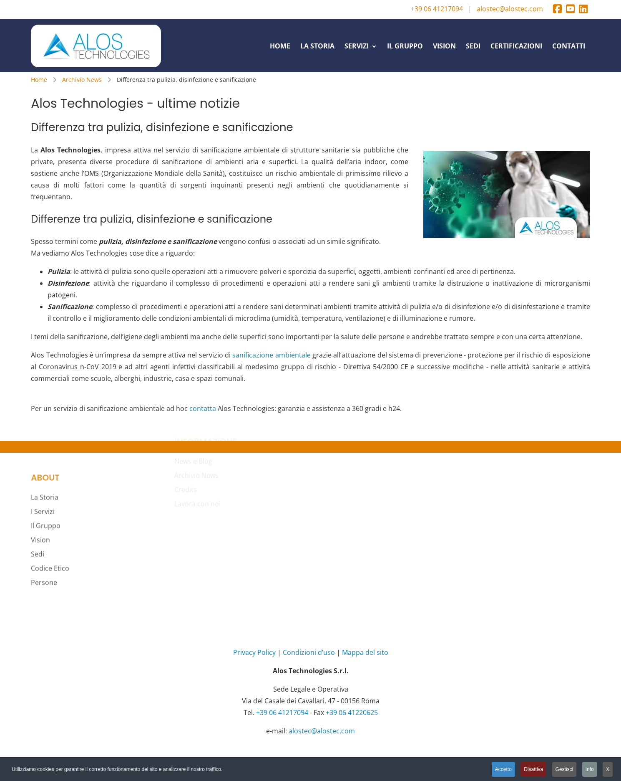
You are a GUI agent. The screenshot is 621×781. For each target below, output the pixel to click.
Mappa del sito (365, 652)
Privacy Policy (254, 652)
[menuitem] (280, 45)
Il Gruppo (45, 492)
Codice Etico (50, 535)
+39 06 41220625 (352, 712)
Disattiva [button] (533, 769)
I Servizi (43, 478)
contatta (202, 408)
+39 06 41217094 (437, 8)
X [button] (607, 769)
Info (590, 769)
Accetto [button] (503, 769)
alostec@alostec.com (510, 8)
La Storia (44, 464)
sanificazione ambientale (271, 355)
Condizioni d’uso (309, 652)
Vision (40, 506)
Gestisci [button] (564, 769)
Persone (44, 549)
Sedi (37, 520)
